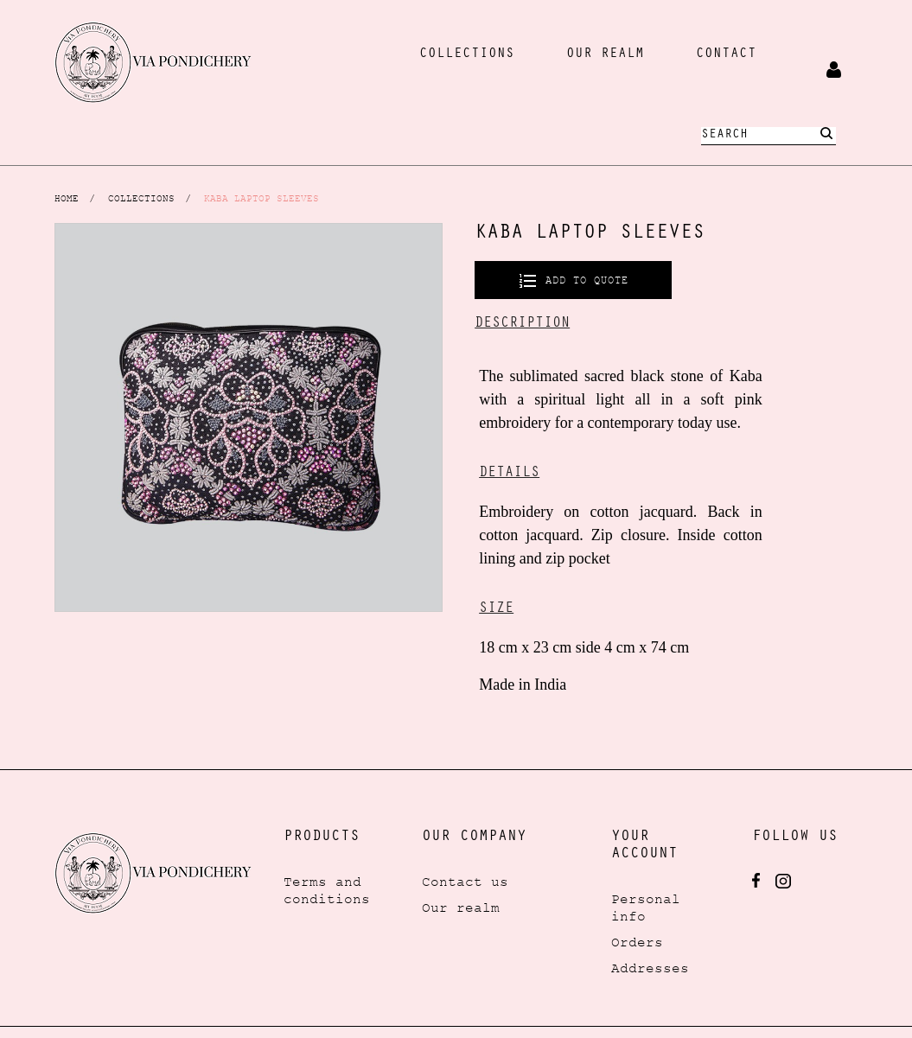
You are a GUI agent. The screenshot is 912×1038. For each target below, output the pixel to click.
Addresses (650, 968)
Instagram (783, 881)
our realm (605, 54)
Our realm (461, 907)
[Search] (768, 136)
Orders (637, 942)
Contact (726, 54)
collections (466, 54)
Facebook (756, 880)
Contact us (465, 881)
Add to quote (583, 279)
